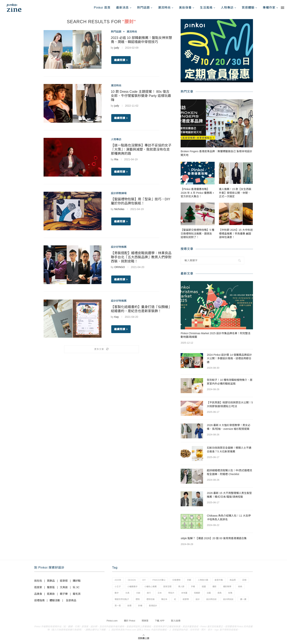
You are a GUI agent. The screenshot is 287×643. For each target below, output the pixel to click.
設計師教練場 (119, 193)
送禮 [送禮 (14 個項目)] (129, 605)
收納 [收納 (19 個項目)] (240, 586)
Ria (116, 159)
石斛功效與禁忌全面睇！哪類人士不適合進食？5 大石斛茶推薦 (229, 449)
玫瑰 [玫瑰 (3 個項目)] (230, 593)
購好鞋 (77, 580)
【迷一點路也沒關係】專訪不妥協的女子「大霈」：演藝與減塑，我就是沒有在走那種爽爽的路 (141, 149)
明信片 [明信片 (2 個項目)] (171, 593)
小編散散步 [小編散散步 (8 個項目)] (132, 586)
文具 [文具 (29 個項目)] (127, 593)
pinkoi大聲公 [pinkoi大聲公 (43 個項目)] (158, 580)
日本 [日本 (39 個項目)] (160, 593)
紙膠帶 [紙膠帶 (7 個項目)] (186, 599)
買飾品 (51, 580)
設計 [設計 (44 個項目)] (198, 599)
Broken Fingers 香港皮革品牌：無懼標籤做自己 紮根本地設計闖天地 (216, 153)
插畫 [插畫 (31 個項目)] (204, 586)
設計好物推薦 (119, 246)
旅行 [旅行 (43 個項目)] (149, 593)
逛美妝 (51, 593)
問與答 (145, 620)
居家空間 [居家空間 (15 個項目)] (167, 586)
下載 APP (159, 620)
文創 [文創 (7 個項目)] (138, 593)
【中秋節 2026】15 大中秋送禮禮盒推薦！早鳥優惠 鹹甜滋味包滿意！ (236, 233)
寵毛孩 (77, 593)
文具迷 (64, 587)
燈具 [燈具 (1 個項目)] (219, 593)
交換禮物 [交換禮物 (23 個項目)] (176, 580)
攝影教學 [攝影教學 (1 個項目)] (227, 586)
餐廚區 (51, 587)
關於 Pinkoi (129, 620)
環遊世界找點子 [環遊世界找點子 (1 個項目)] (122, 599)
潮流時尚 (164, 7)
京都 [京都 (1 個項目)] (189, 580)
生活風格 (206, 7)
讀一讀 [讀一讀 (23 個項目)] (243, 599)
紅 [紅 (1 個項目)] (175, 599)
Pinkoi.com (112, 620)
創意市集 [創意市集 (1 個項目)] (219, 580)
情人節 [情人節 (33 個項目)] (181, 586)
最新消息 (122, 7)
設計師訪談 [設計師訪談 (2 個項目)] (211, 599)
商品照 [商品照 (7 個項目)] (233, 580)
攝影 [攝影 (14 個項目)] (214, 586)
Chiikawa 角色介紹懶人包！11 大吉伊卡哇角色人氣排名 (229, 517)
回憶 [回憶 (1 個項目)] (244, 580)
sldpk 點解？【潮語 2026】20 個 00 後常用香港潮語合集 (213, 538)
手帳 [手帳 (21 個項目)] (193, 586)
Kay (116, 316)
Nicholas (119, 209)
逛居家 (38, 587)
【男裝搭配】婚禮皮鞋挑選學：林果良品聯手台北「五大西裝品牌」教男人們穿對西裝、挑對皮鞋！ (141, 257)
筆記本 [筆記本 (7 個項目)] (164, 599)
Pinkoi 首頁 (102, 7)
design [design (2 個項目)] (132, 580)
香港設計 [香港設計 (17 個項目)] (153, 605)
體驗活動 (55, 600)
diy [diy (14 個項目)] (144, 580)
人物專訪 (227, 7)
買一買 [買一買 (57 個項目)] (118, 605)
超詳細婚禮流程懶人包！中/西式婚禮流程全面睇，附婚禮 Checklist (229, 472)
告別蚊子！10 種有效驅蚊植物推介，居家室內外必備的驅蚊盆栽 (229, 381)
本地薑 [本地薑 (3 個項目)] (184, 593)
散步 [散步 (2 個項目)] (117, 593)
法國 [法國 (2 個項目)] (209, 593)
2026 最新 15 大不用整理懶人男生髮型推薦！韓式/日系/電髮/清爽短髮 (229, 495)
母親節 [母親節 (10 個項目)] (197, 593)
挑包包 (38, 580)
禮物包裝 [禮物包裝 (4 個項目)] (150, 599)
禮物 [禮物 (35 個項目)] (138, 599)
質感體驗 (248, 7)
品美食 (38, 593)
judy (116, 47)
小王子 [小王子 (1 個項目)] (118, 586)
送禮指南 (39, 600)
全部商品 (71, 600)
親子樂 (64, 593)
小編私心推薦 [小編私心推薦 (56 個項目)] (150, 586)
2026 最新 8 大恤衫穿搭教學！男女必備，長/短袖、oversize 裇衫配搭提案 (228, 427)
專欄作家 (269, 7)
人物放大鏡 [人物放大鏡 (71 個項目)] (203, 580)
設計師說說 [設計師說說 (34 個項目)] (228, 599)
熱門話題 (143, 7)
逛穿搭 (64, 580)
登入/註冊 (175, 620)
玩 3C (76, 587)
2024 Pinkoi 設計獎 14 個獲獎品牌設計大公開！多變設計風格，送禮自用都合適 (229, 358)
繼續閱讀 (121, 60)
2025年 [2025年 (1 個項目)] (118, 580)
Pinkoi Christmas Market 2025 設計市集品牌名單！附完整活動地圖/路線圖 (215, 335)
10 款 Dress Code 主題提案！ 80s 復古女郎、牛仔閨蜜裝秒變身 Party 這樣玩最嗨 (141, 96)
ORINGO (119, 267)
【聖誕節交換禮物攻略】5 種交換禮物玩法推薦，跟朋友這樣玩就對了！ (197, 233)
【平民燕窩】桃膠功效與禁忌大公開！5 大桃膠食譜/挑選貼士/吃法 (230, 404)
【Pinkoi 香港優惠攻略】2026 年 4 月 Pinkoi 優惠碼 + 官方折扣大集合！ (197, 193)
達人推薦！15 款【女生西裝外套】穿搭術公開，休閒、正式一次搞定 (235, 193)
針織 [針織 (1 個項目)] (140, 605)
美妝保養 (185, 7)
